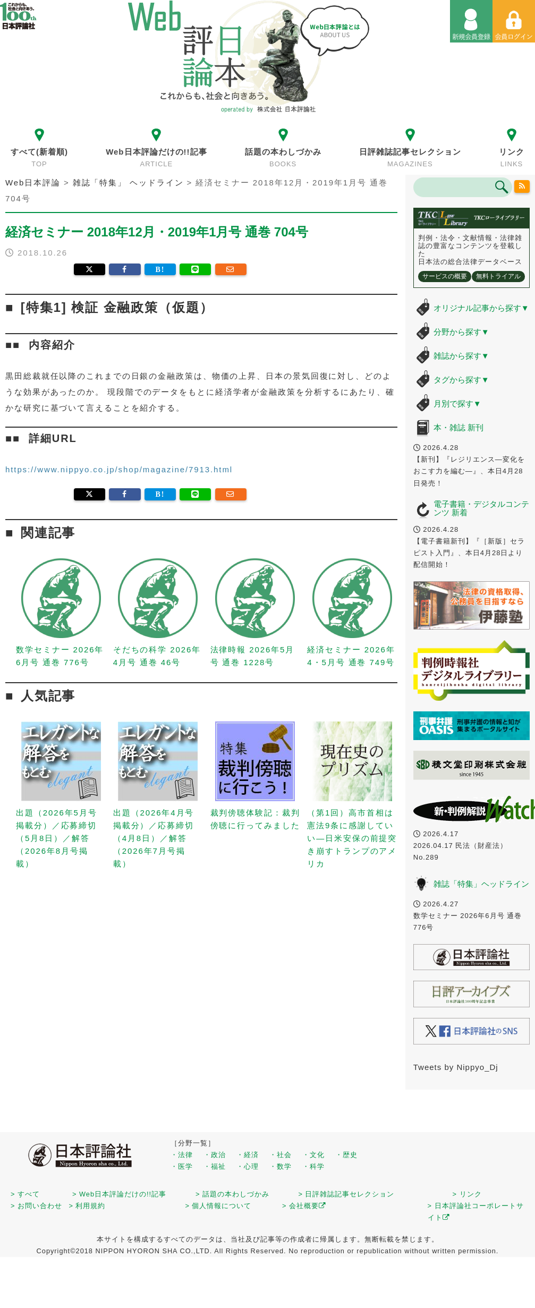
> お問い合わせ (36, 1206)
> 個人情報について (218, 1206)
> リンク (467, 1194)
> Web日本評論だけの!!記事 (119, 1194)
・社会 (280, 1155)
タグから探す (461, 379)
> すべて (25, 1194)
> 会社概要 (304, 1206)
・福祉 (214, 1166)
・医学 (182, 1166)
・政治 (214, 1155)
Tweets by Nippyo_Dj (455, 1067)
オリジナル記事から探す (481, 307)
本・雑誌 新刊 (458, 427)
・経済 (247, 1155)
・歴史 (346, 1155)
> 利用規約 (87, 1206)
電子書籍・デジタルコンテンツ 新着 (481, 508)
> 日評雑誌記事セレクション (347, 1194)
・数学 (280, 1166)
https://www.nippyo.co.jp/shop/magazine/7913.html (119, 469)
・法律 (182, 1155)
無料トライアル (498, 276)
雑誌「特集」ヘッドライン (481, 883)
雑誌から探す (461, 355)
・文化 (313, 1155)
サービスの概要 (444, 276)
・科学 (313, 1166)
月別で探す (457, 403)
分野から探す (461, 331)
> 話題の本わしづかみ (232, 1194)
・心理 (247, 1166)
